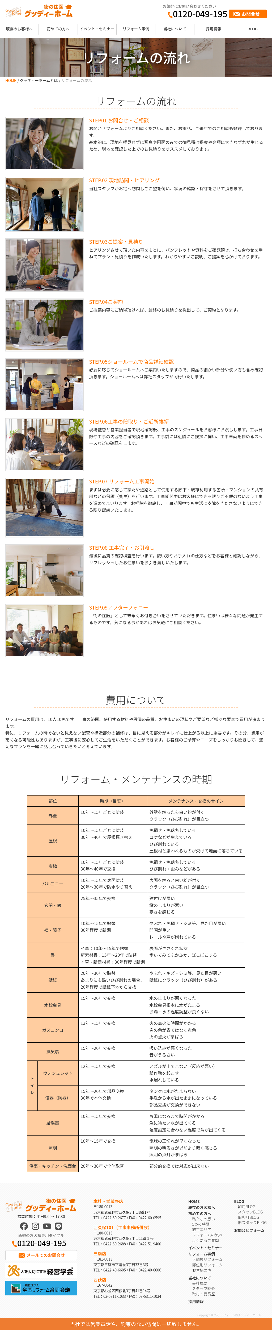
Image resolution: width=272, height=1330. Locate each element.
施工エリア (201, 1229)
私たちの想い (203, 1218)
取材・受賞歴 (203, 1293)
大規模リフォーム (207, 1259)
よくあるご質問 (205, 1240)
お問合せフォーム (249, 1230)
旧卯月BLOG (248, 1217)
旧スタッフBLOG (252, 1222)
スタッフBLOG (250, 1212)
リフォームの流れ (207, 1234)
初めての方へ (58, 28)
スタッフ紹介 (203, 1288)
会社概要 (199, 1283)
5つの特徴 (200, 1224)
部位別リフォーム (207, 1264)
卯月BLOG (246, 1206)
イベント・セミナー (97, 28)
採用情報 (213, 28)
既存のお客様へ (19, 28)
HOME (10, 80)
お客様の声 (201, 1270)
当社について (174, 28)
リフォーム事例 (135, 28)
